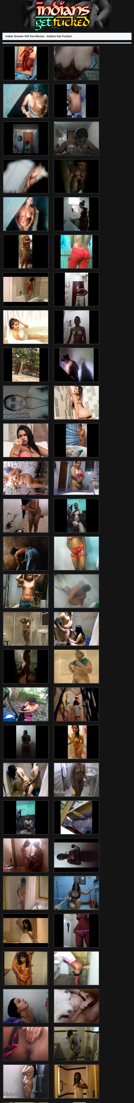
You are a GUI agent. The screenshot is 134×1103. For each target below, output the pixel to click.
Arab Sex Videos (18, 1004)
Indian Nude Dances (97, 1004)
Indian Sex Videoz (59, 1007)
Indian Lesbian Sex (82, 1007)
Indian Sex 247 (57, 1004)
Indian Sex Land (38, 1004)
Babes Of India (76, 1004)
